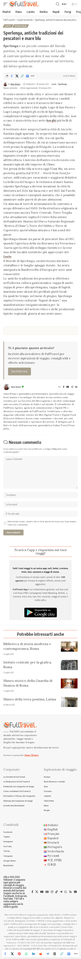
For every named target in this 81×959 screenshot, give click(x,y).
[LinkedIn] (76, 387)
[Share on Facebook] (11, 76)
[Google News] (47, 892)
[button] (6, 4)
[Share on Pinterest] (19, 953)
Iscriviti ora (19, 371)
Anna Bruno (15, 84)
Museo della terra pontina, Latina (29, 699)
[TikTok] (56, 892)
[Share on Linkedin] (33, 953)
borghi (51, 120)
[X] (36, 892)
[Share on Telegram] (47, 953)
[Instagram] (72, 387)
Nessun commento (10, 88)
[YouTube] (67, 387)
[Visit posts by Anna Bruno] (5, 84)
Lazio (8, 26)
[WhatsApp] (66, 892)
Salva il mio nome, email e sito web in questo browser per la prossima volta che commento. (42, 523)
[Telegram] (61, 892)
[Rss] (70, 892)
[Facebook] (64, 387)
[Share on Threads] (54, 953)
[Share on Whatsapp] (26, 953)
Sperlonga (21, 26)
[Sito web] (59, 387)
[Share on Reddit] (40, 953)
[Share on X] (17, 76)
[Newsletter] (75, 891)
